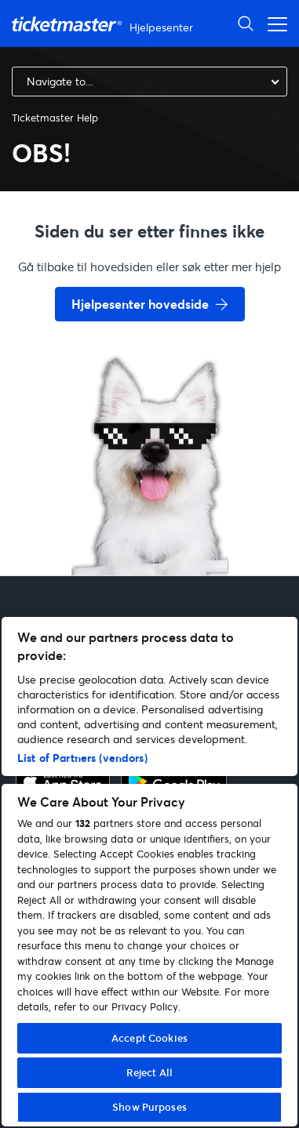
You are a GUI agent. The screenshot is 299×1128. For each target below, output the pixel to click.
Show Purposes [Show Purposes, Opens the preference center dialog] (149, 1107)
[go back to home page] (149, 520)
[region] (149, 871)
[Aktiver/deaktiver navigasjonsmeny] (273, 23)
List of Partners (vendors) (82, 757)
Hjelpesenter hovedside (140, 304)
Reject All (149, 1072)
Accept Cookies (149, 1038)
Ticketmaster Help (55, 118)
